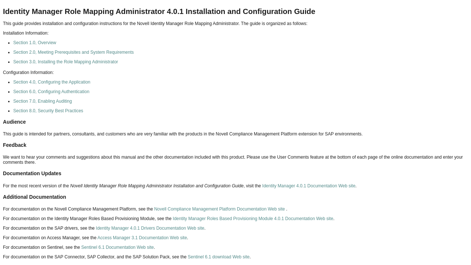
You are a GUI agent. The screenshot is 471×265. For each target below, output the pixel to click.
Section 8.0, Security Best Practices (48, 110)
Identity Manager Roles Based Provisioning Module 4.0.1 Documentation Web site (253, 218)
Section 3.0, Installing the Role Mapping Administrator (65, 61)
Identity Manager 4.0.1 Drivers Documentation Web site (150, 228)
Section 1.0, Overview (34, 42)
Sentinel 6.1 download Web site (218, 256)
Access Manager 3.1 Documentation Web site (142, 237)
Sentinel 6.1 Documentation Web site (117, 247)
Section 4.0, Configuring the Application (51, 82)
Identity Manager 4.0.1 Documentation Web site (308, 185)
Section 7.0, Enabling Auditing (42, 101)
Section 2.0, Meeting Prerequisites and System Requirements (73, 52)
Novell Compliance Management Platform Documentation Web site (220, 209)
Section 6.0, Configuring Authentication (51, 91)
